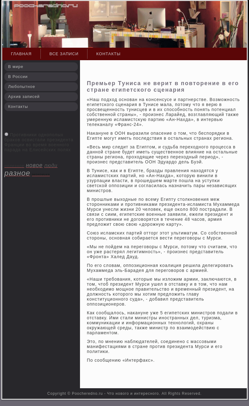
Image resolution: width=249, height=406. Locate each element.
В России (18, 76)
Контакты (108, 53)
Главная (21, 53)
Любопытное (21, 86)
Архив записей (24, 96)
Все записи (64, 53)
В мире (15, 66)
